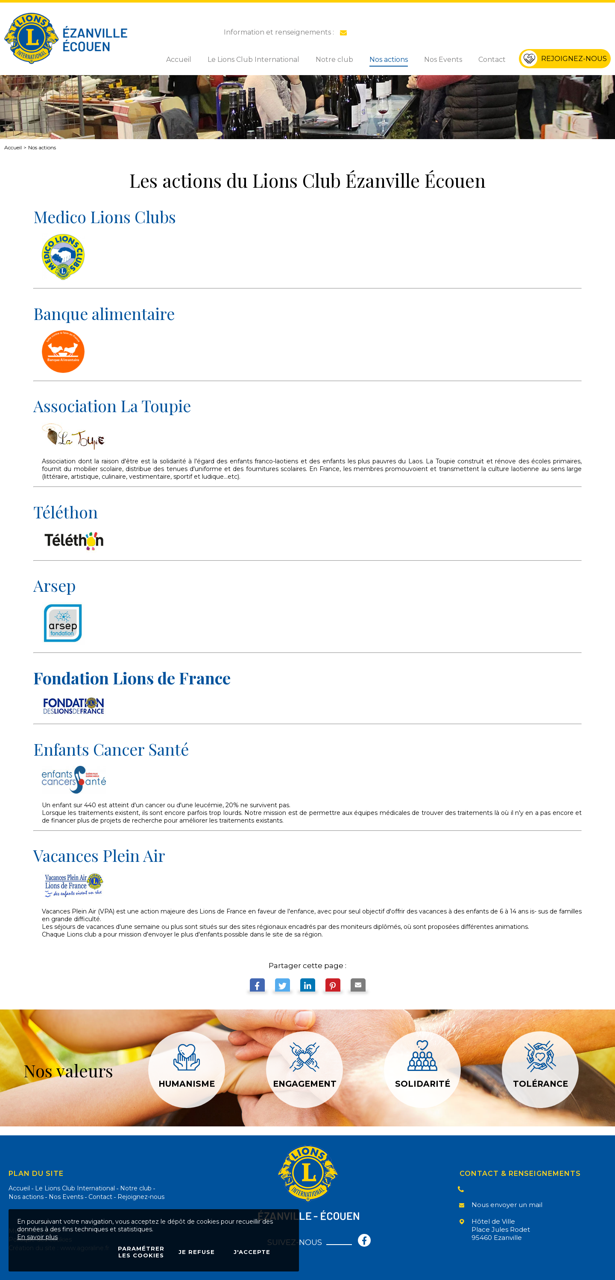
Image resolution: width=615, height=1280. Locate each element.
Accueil (13, 147)
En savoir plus (37, 1237)
